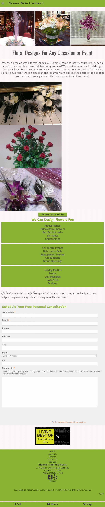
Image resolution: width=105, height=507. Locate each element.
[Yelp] (55, 484)
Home (52, 457)
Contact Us (52, 465)
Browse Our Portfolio (53, 214)
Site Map (52, 467)
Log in (101, 499)
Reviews (52, 462)
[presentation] (23, 419)
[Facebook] (50, 484)
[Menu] (2, 3)
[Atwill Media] (55, 493)
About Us (52, 460)
